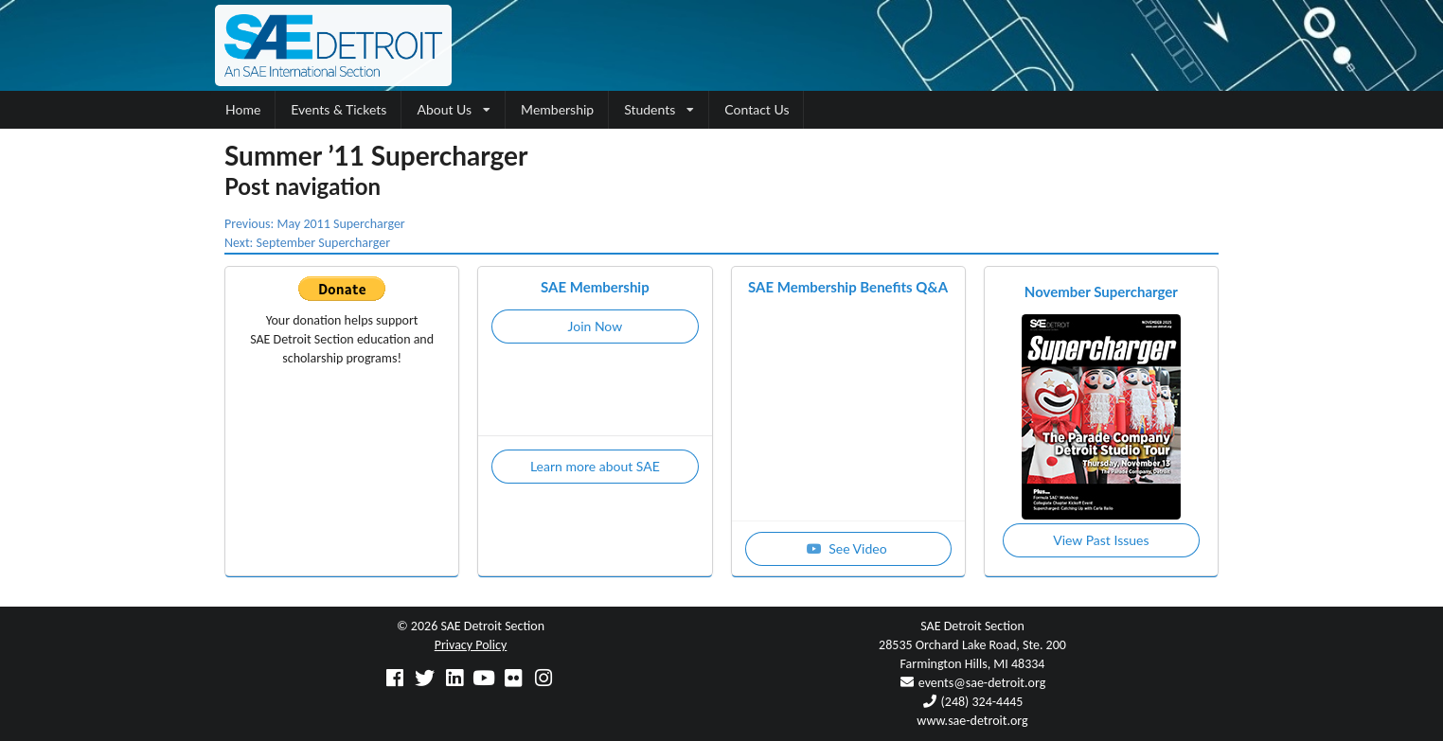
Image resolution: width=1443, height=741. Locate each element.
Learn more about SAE (595, 466)
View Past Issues (1101, 540)
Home (242, 109)
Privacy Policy (471, 645)
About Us (453, 109)
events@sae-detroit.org (981, 683)
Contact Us (756, 109)
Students (659, 109)
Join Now (595, 326)
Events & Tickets (338, 109)
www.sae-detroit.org (972, 721)
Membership (557, 109)
